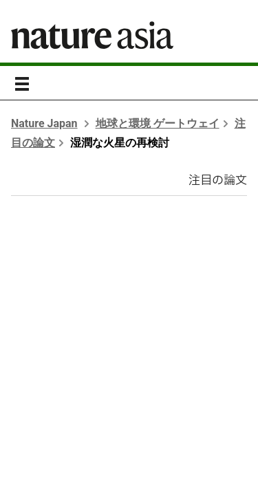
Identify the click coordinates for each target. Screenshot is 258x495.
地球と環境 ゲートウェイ (157, 123)
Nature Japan (44, 123)
